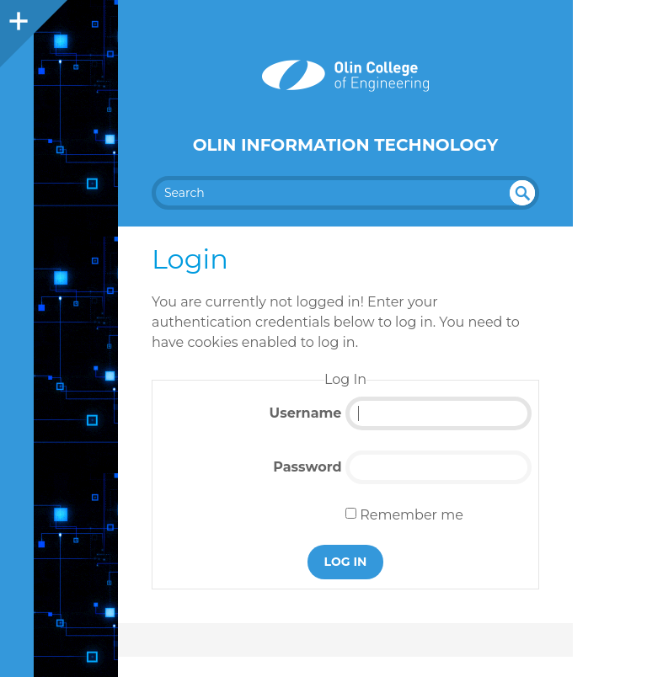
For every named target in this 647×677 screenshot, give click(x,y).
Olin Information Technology (346, 145)
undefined (522, 192)
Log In (345, 561)
